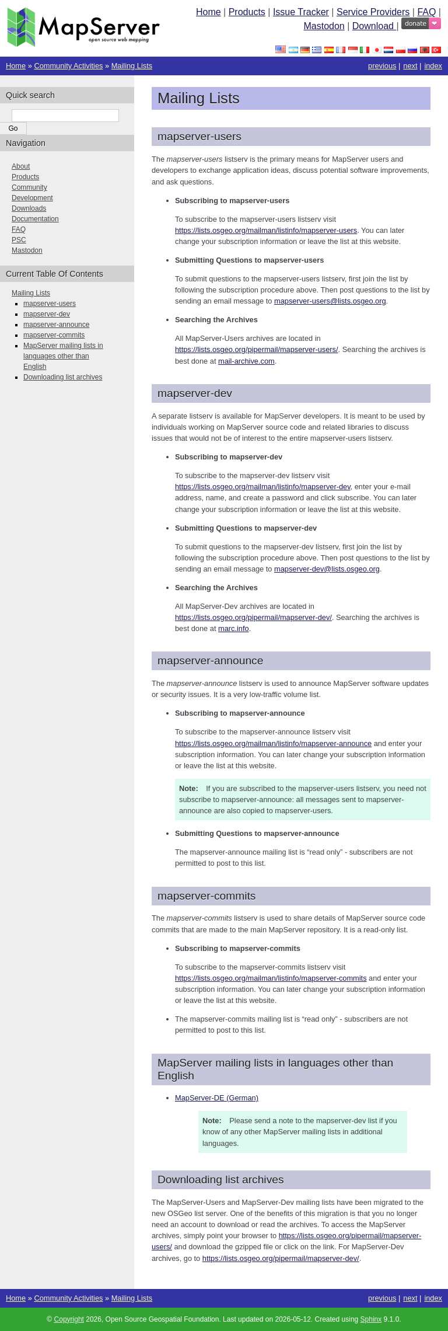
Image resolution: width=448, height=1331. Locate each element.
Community (29, 187)
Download (374, 26)
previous (382, 65)
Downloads (29, 208)
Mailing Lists (131, 65)
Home (208, 12)
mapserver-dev (46, 314)
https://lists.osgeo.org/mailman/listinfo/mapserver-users (266, 230)
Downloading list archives (62, 377)
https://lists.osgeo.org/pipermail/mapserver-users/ (256, 349)
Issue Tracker (301, 12)
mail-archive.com (246, 361)
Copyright (69, 1319)
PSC (19, 240)
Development (32, 198)
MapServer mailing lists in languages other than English (63, 356)
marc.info (233, 628)
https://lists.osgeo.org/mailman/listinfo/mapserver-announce (273, 743)
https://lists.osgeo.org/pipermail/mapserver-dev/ (253, 617)
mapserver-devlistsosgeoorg (327, 569)
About (21, 166)
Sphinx (371, 1319)
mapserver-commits (54, 335)
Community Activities (68, 65)
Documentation (35, 219)
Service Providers (373, 12)
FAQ (426, 12)
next (410, 65)
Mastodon (323, 26)
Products (247, 12)
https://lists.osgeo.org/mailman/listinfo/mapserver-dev (263, 486)
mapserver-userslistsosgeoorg (330, 301)
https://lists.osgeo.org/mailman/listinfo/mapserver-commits (271, 978)
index (433, 65)
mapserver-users (49, 303)
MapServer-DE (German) (216, 1097)
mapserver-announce (56, 324)
